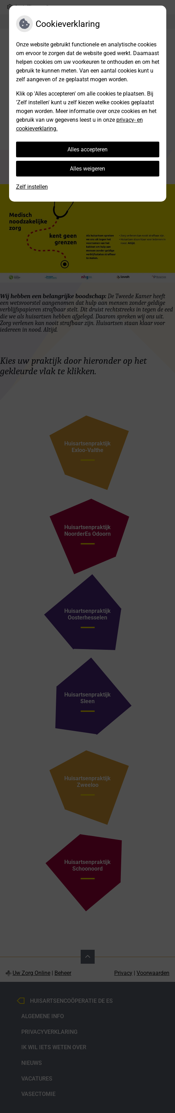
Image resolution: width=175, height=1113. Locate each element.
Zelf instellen (32, 186)
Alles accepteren (87, 149)
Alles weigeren (87, 168)
